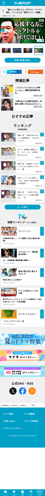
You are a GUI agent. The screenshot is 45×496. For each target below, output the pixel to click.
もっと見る (22, 207)
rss (32, 391)
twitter (13, 391)
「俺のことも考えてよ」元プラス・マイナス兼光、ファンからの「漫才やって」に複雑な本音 (25, 405)
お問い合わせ (9, 421)
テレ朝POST (22, 3)
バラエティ (14, 405)
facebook (22, 391)
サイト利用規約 (32, 421)
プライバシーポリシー (13, 428)
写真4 (33, 405)
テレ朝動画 (30, 414)
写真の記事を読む (22, 60)
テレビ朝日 (8, 414)
